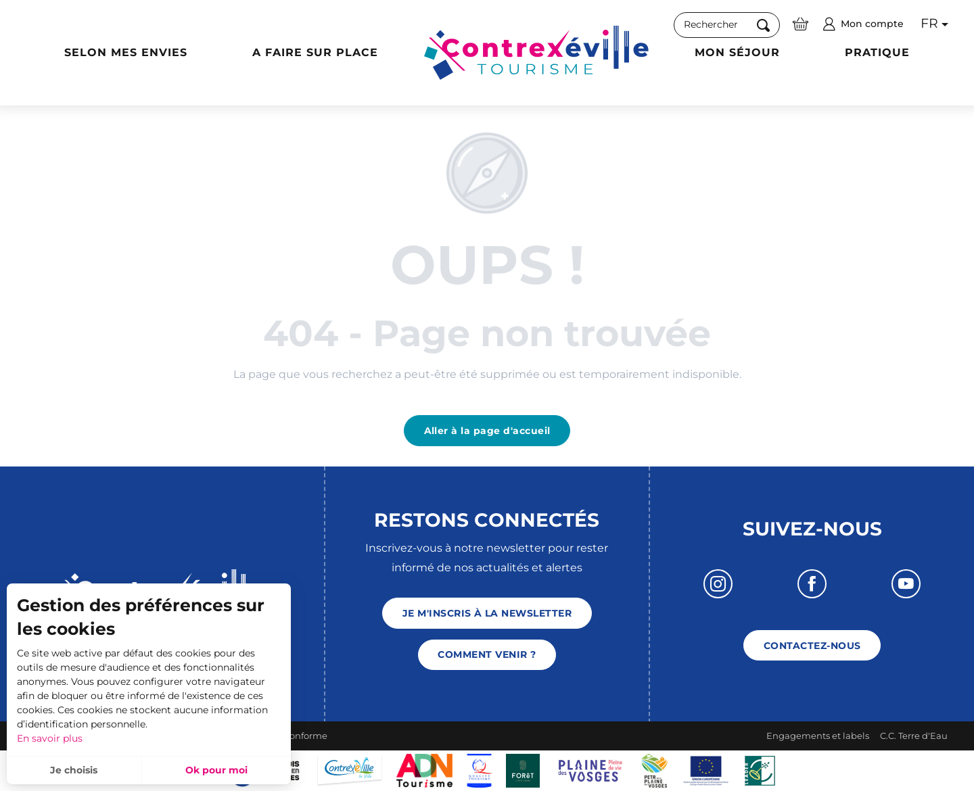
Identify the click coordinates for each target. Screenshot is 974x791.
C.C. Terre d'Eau (914, 735)
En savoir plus (50, 738)
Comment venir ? (487, 654)
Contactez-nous (812, 646)
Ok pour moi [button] (216, 770)
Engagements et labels (817, 735)
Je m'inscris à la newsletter (487, 613)
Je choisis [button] (73, 770)
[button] (727, 24)
